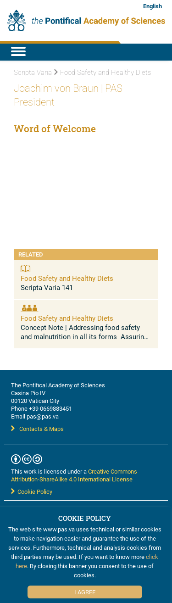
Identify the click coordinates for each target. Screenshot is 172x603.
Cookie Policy (31, 491)
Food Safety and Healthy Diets (67, 278)
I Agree (84, 592)
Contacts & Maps (37, 428)
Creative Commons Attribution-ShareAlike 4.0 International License (74, 475)
